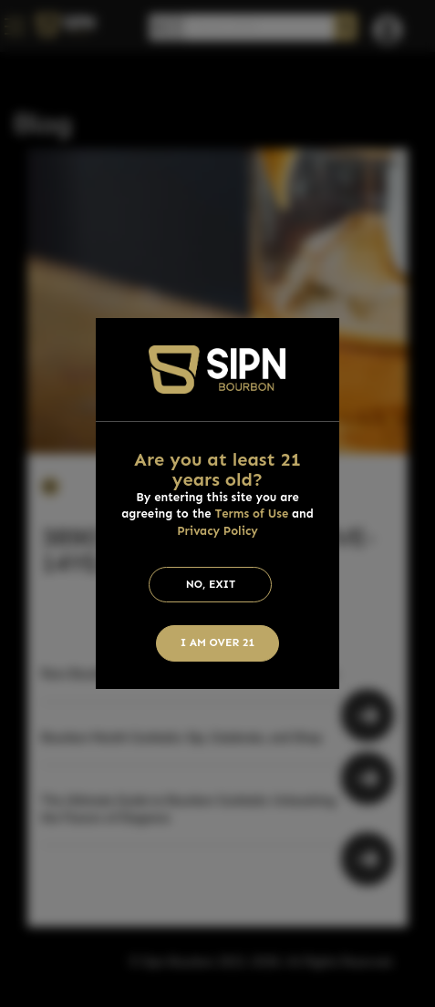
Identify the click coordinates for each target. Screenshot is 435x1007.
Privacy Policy (217, 531)
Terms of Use (251, 513)
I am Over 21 (218, 642)
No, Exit (211, 584)
